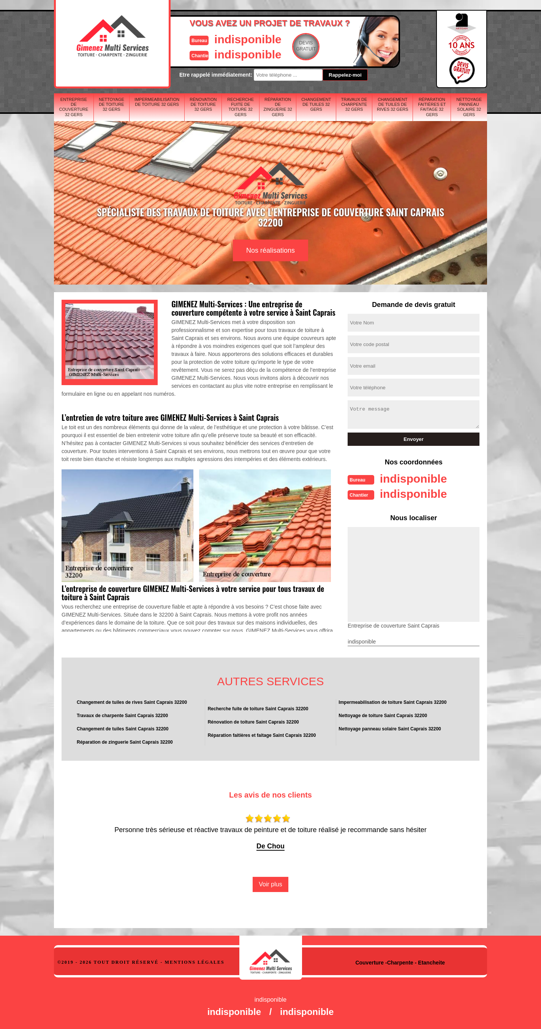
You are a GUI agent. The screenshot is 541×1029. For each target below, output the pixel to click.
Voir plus (270, 884)
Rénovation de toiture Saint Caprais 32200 (253, 722)
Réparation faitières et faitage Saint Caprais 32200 (262, 735)
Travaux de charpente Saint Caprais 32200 (122, 715)
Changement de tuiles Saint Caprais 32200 (122, 729)
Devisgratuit (306, 46)
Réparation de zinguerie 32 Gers (278, 107)
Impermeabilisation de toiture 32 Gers (156, 102)
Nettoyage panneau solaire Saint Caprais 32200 (390, 729)
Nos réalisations (270, 250)
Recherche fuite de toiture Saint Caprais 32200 (258, 708)
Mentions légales (195, 962)
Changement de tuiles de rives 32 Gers (392, 104)
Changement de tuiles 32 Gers (316, 104)
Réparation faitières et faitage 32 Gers (432, 107)
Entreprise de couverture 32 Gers (74, 107)
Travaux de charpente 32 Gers (354, 104)
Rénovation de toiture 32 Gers (203, 104)
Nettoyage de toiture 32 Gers (111, 104)
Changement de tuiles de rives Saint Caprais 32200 (132, 702)
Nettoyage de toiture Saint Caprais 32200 (383, 715)
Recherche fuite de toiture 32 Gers (240, 107)
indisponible (248, 39)
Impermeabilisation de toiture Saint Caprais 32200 (392, 702)
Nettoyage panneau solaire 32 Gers (469, 107)
